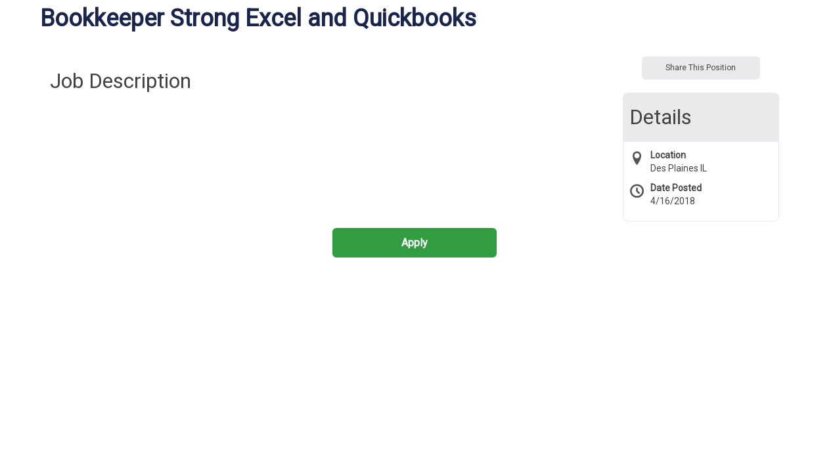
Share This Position (701, 67)
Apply (414, 242)
